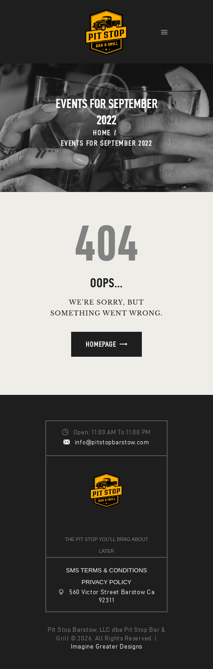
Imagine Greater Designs (106, 646)
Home (102, 133)
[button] (164, 31)
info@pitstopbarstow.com (112, 442)
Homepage (101, 344)
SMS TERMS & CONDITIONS (106, 570)
